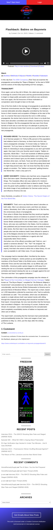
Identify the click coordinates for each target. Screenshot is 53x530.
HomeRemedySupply (9, 467)
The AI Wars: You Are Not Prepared (32, 467)
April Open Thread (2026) (28, 471)
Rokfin (29, 76)
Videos (31, 33)
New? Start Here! (13, 2)
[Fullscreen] (48, 63)
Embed (41, 66)
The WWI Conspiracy (20, 80)
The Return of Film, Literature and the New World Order (21, 455)
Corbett (14, 33)
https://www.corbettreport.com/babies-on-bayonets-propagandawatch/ (23, 343)
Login (40, 2)
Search (47, 354)
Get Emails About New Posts (26, 515)
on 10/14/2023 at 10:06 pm (15, 333)
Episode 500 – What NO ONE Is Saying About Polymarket (22, 440)
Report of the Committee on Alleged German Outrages (24, 280)
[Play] (4, 63)
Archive (7, 76)
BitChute (14, 76)
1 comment (39, 33)
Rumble (36, 76)
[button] (26, 51)
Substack (44, 76)
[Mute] (45, 63)
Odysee (22, 76)
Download (34, 66)
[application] (26, 51)
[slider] (24, 63)
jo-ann (3, 474)
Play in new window (22, 66)
